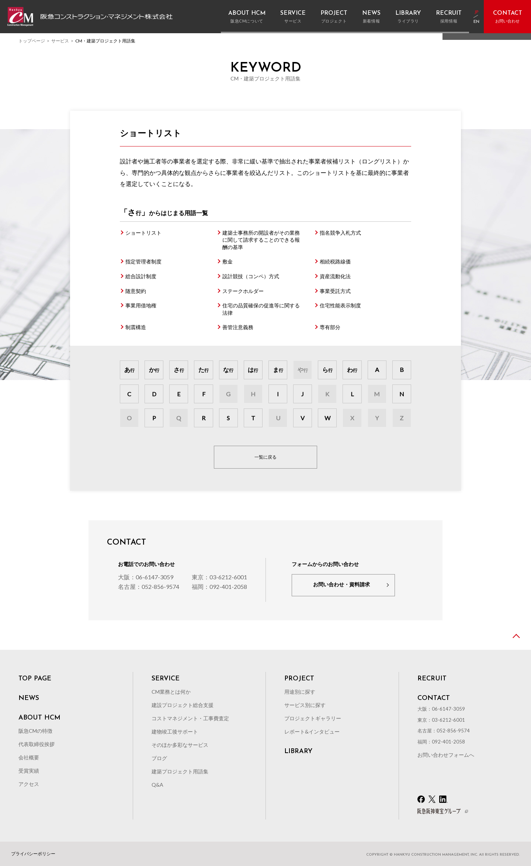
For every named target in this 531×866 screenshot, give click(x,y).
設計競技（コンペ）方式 (250, 276)
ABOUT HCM (39, 718)
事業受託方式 (335, 291)
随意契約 (135, 291)
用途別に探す (299, 692)
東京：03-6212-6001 (219, 576)
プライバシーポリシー (33, 854)
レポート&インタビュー (312, 731)
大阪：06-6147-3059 (145, 576)
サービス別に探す (305, 705)
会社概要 (28, 757)
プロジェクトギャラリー (312, 718)
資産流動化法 (335, 276)
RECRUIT (432, 679)
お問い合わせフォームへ (445, 755)
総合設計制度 (140, 276)
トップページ (31, 41)
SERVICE (166, 679)
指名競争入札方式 (340, 233)
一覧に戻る (265, 457)
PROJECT (299, 679)
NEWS (28, 698)
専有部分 (330, 327)
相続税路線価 (335, 261)
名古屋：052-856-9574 (148, 586)
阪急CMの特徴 (35, 731)
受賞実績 (28, 770)
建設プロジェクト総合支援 (183, 705)
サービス (60, 41)
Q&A (157, 785)
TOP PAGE (34, 679)
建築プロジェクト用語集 (180, 771)
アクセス (28, 784)
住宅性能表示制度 (340, 305)
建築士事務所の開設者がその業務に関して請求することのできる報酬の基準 (261, 240)
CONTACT (433, 698)
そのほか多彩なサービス (180, 745)
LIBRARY (298, 751)
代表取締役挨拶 (36, 744)
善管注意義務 (237, 327)
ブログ (159, 758)
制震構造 (135, 327)
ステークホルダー (243, 291)
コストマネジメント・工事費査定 (190, 718)
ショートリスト (143, 233)
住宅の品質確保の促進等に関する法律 (261, 309)
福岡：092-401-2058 (219, 586)
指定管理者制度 (143, 261)
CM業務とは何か (171, 692)
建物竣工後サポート (175, 731)
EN (476, 22)
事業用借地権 (140, 305)
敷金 (227, 261)
